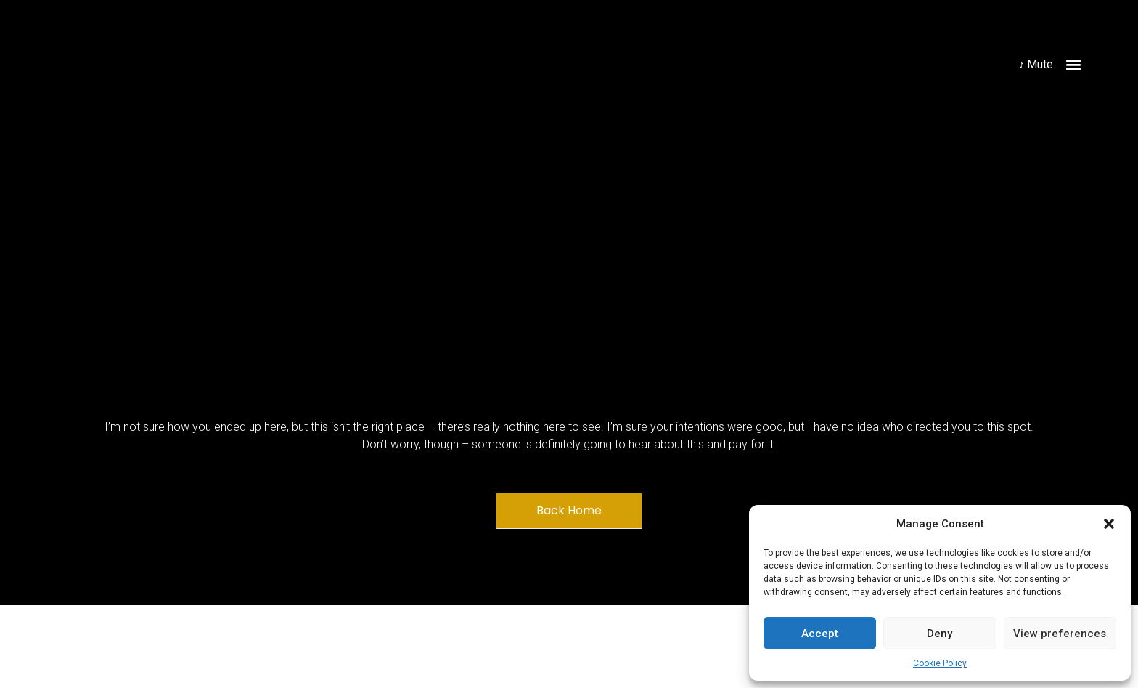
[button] (1109, 524)
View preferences (1059, 633)
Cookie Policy (940, 663)
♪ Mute (1035, 64)
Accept (819, 633)
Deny (939, 633)
